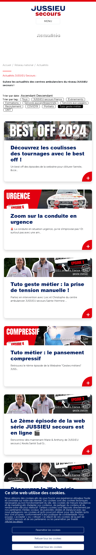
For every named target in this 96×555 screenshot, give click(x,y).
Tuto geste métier (70, 106)
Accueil (7, 65)
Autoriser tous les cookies (48, 547)
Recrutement (13, 106)
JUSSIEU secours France (47, 99)
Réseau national (24, 65)
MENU (48, 21)
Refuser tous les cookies (48, 538)
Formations (12, 102)
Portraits (49, 106)
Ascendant (28, 95)
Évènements (75, 99)
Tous (24, 99)
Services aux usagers (74, 102)
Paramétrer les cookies (48, 530)
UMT (8, 109)
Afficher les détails (14, 522)
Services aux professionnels (40, 102)
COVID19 (32, 106)
